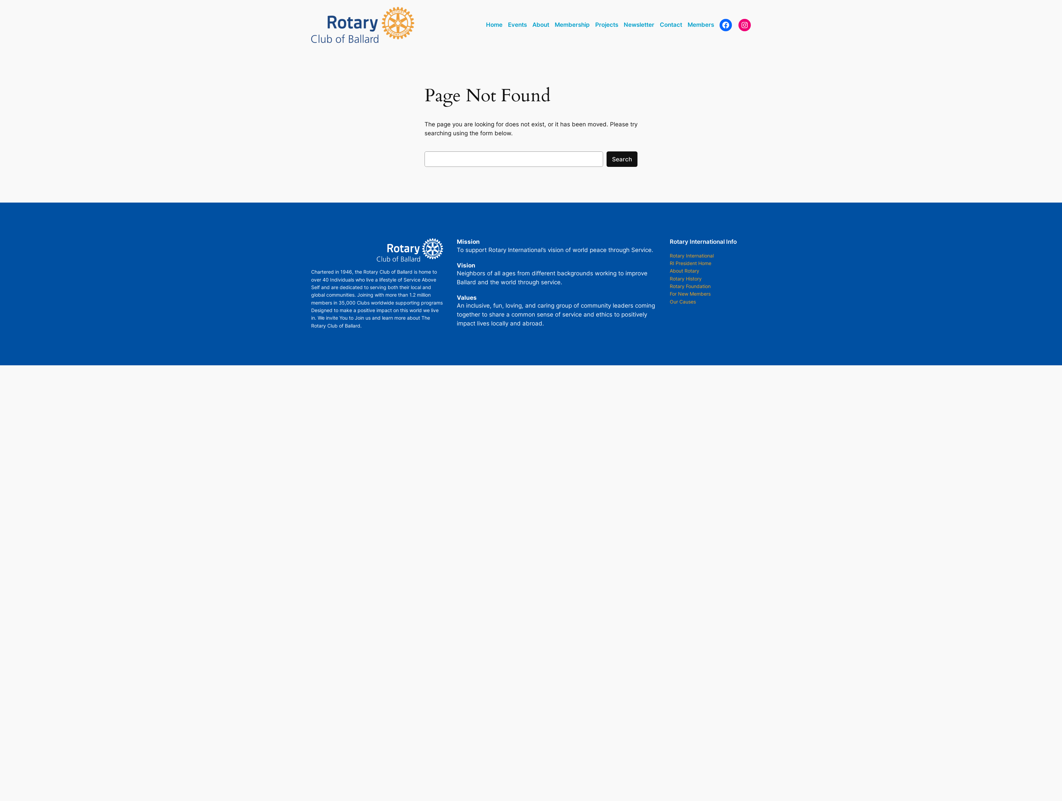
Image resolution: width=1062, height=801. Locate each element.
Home (494, 24)
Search (622, 159)
